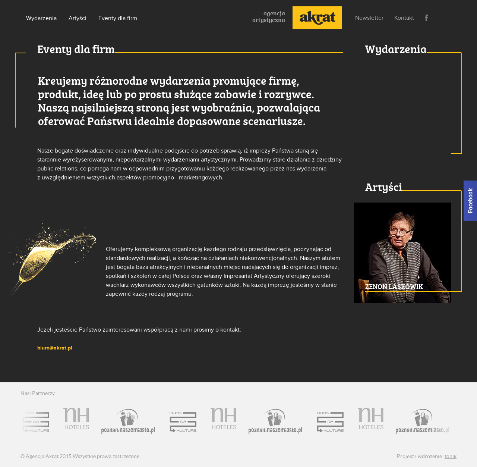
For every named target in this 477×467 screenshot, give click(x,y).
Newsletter (369, 18)
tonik (451, 456)
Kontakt (404, 18)
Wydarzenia (41, 18)
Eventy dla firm (117, 18)
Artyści (77, 18)
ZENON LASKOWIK (394, 286)
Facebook (426, 18)
